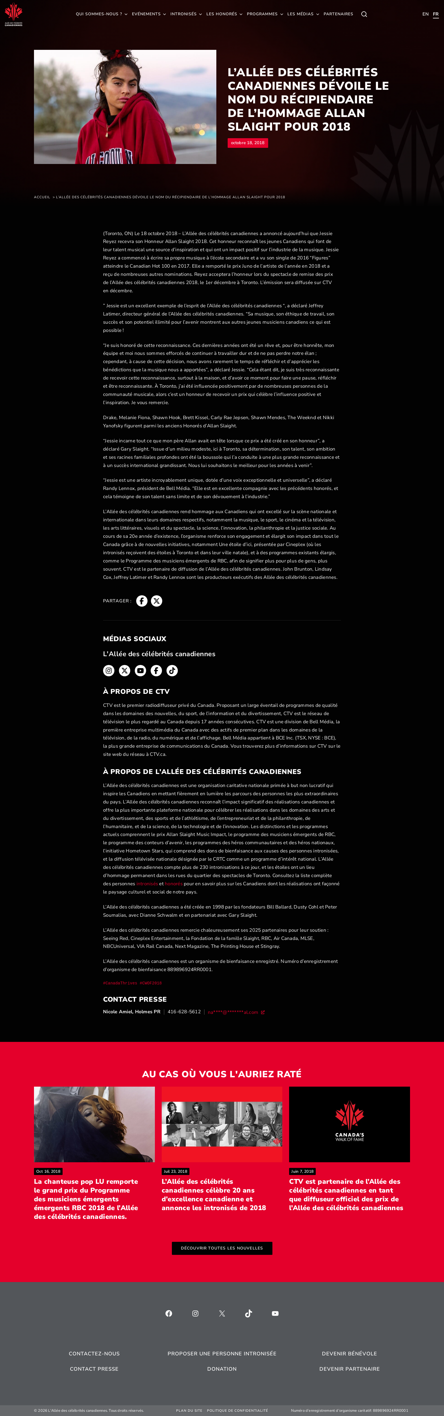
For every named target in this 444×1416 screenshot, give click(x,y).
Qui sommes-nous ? (99, 14)
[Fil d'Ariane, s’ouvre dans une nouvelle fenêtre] (142, 601)
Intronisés (183, 14)
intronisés (147, 883)
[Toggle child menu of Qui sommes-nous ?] (364, 14)
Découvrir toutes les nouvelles (222, 1248)
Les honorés (221, 14)
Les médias (300, 14)
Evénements (146, 14)
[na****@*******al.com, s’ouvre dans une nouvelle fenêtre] (236, 1012)
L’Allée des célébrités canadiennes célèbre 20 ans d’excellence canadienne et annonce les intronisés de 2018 (222, 1195)
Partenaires (338, 14)
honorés (174, 883)
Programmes (262, 14)
